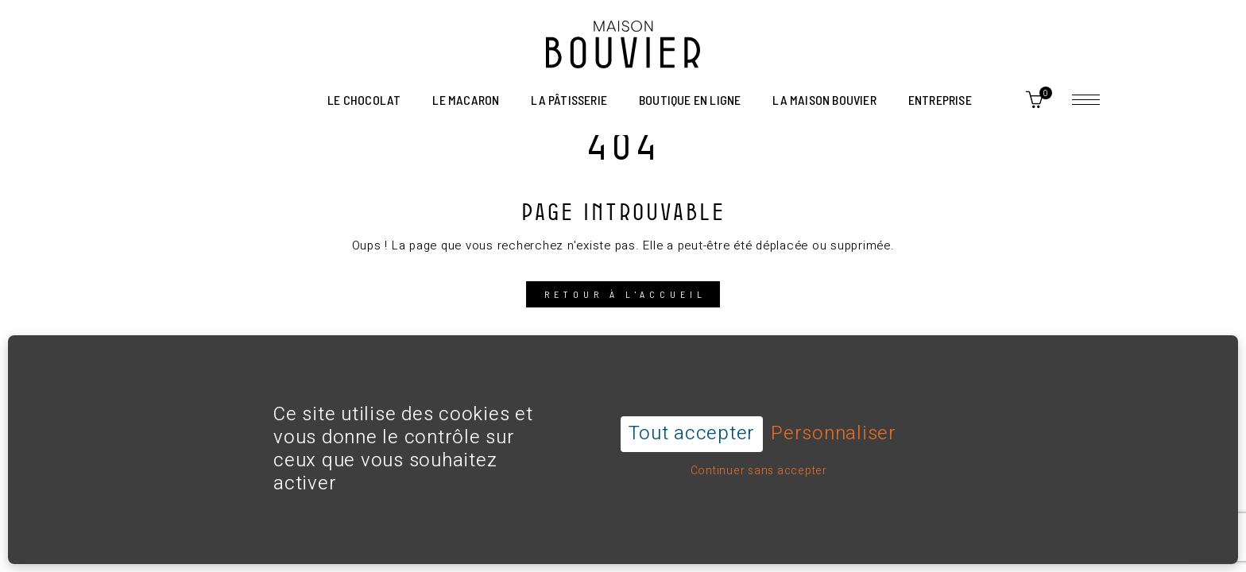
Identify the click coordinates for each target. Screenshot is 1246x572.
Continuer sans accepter (759, 449)
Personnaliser (833, 412)
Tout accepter (692, 412)
